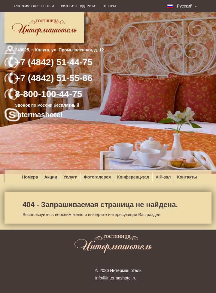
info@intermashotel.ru (115, 278)
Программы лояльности (33, 6)
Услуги (70, 177)
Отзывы (109, 6)
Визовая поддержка (78, 6)
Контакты (187, 177)
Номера (30, 177)
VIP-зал (163, 177)
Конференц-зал (133, 177)
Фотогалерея (97, 177)
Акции (50, 177)
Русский (182, 6)
